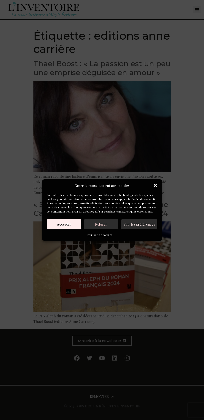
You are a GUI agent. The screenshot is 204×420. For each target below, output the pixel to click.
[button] (155, 185)
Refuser (101, 224)
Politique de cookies (99, 234)
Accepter (64, 224)
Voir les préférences (139, 224)
